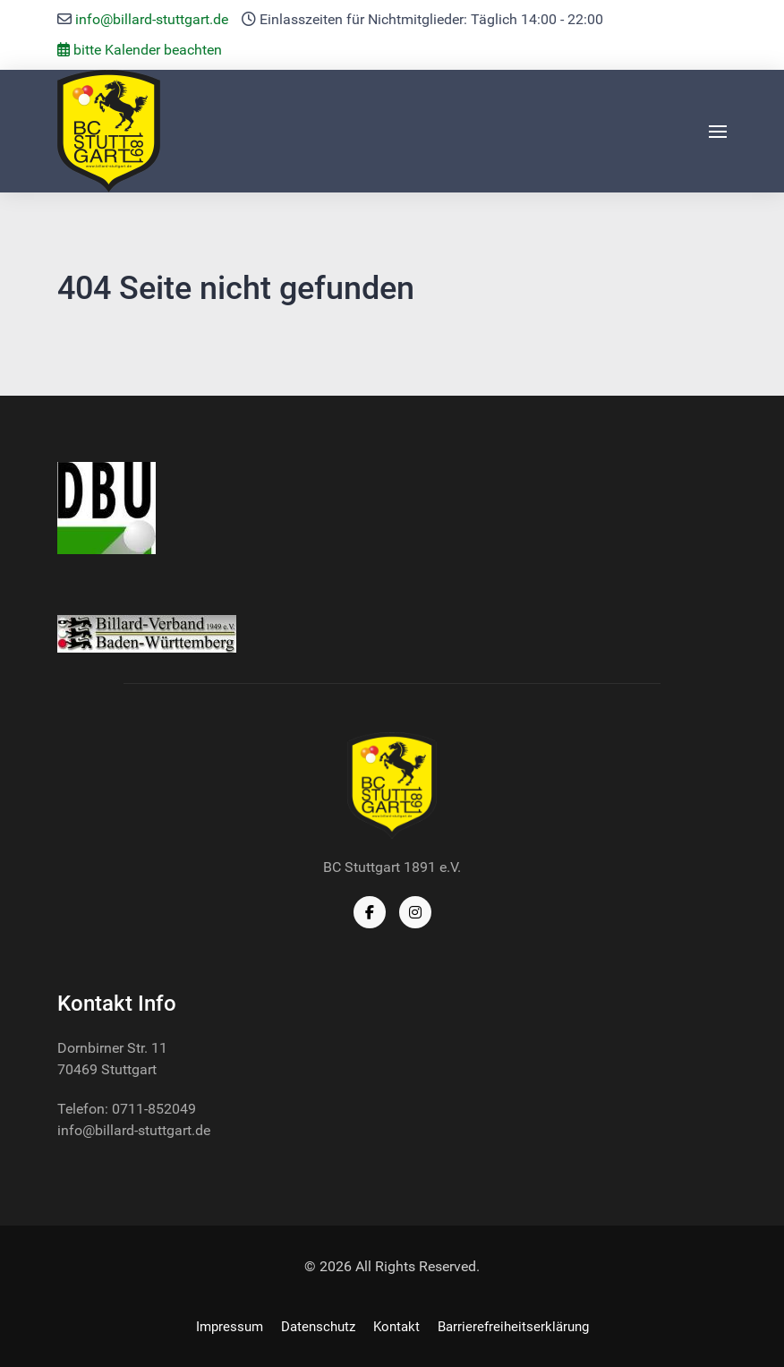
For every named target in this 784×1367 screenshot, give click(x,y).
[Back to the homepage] (108, 131)
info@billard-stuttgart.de (151, 19)
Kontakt (396, 1327)
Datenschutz (318, 1327)
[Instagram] (415, 912)
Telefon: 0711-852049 (126, 1108)
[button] (718, 131)
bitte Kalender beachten (139, 49)
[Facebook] (370, 912)
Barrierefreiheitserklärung (513, 1327)
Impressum (229, 1327)
